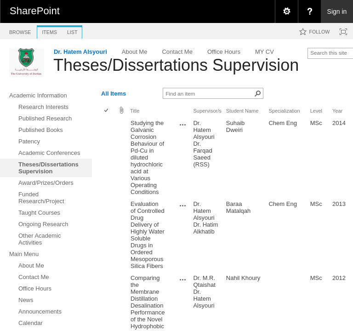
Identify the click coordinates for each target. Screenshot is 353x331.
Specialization (284, 111)
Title (134, 111)
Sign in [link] (337, 11)
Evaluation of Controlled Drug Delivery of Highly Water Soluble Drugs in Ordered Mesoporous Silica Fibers (148, 234)
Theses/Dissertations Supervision (176, 65)
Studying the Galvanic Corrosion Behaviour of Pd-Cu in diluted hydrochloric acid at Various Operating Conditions (147, 157)
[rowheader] (108, 157)
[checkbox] (107, 111)
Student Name (242, 111)
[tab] (20, 30)
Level (316, 111)
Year (337, 111)
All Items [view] (113, 93)
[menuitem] (286, 11)
